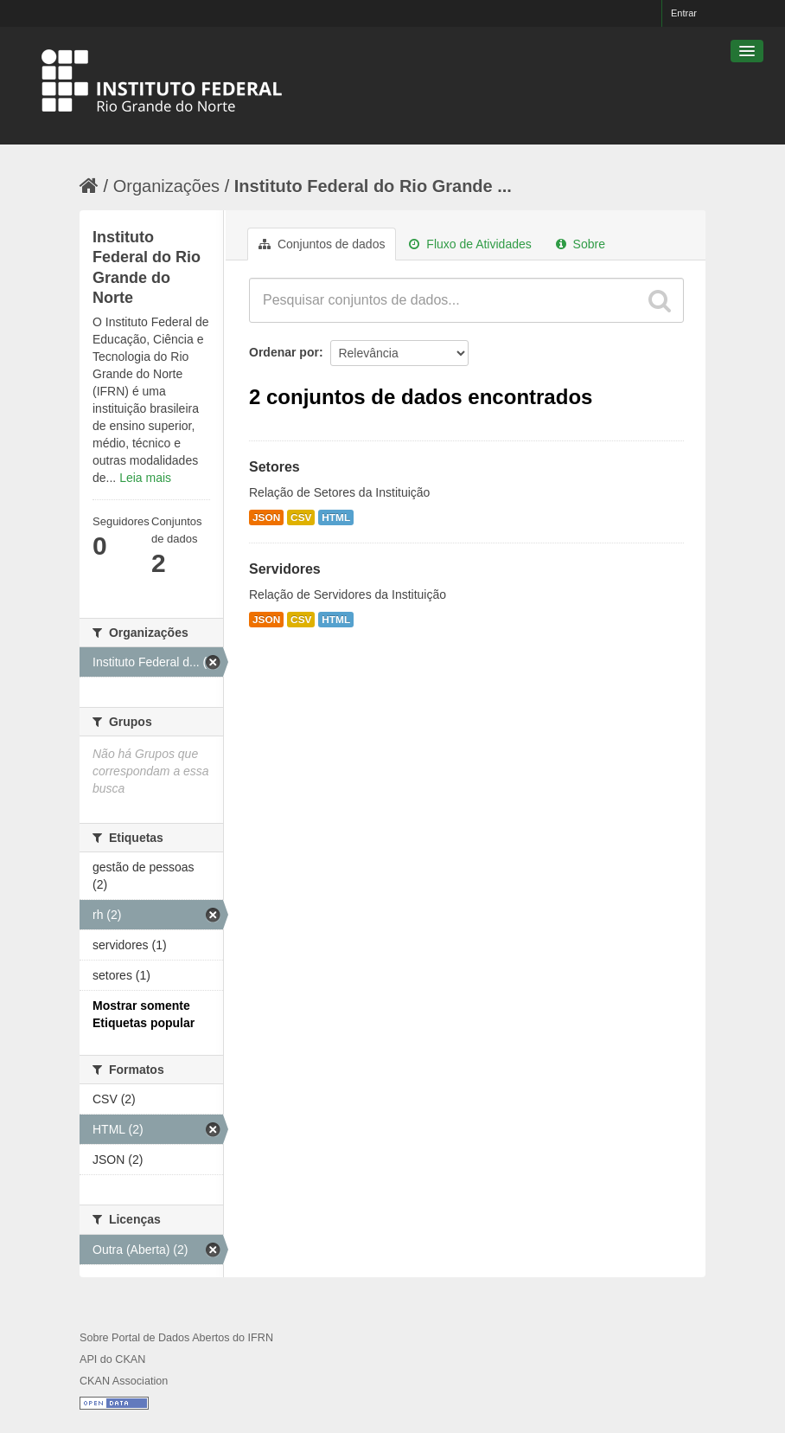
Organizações (166, 186)
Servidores (285, 569)
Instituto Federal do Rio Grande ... (373, 186)
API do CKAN (112, 1359)
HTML (336, 517)
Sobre (580, 244)
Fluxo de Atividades (470, 244)
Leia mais (145, 478)
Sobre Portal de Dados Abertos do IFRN (176, 1338)
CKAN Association (124, 1381)
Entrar (684, 13)
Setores (274, 466)
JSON (266, 517)
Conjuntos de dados (321, 244)
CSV (300, 517)
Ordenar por (284, 352)
